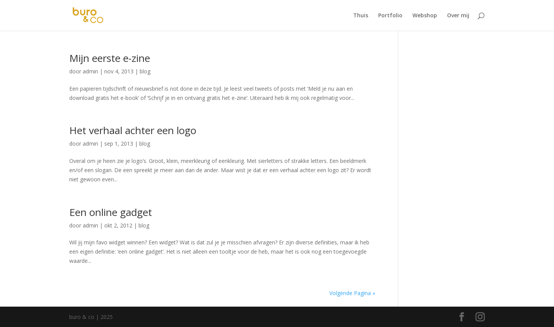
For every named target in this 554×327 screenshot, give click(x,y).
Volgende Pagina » (352, 293)
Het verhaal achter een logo (132, 130)
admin (90, 71)
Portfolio (390, 16)
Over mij (458, 16)
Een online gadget (110, 212)
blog (145, 71)
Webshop (424, 16)
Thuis (360, 16)
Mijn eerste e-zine (109, 58)
